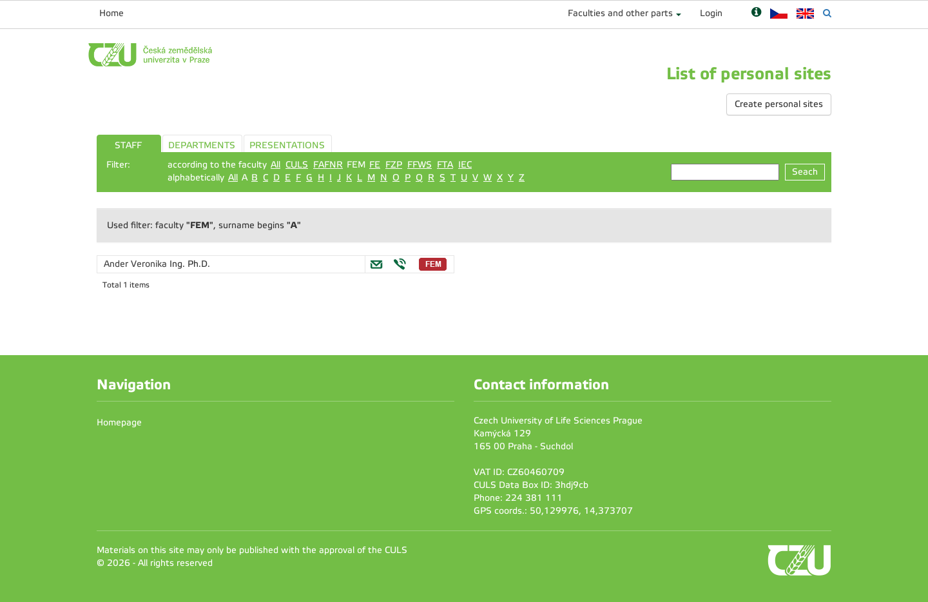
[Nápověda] (756, 13)
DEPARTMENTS (201, 145)
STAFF (128, 145)
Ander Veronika (136, 264)
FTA (445, 165)
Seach (805, 172)
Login (711, 13)
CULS (296, 165)
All (275, 165)
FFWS (419, 165)
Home (111, 13)
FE (374, 165)
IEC (465, 165)
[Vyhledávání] (827, 13)
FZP (393, 165)
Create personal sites (779, 104)
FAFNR (328, 165)
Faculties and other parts (620, 13)
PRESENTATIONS (287, 145)
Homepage (119, 422)
